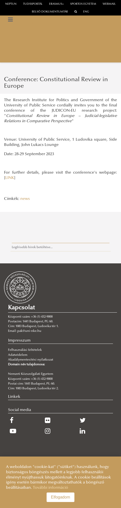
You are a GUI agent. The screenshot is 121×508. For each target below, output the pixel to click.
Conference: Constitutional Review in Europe (56, 83)
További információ (50, 488)
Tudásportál (33, 4)
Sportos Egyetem (83, 4)
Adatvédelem (17, 355)
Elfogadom (60, 497)
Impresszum (19, 341)
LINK (9, 178)
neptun (11, 4)
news (25, 199)
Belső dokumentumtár (50, 11)
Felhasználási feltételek (25, 350)
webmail (109, 4)
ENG (86, 11)
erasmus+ (56, 4)
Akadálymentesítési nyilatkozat (30, 359)
